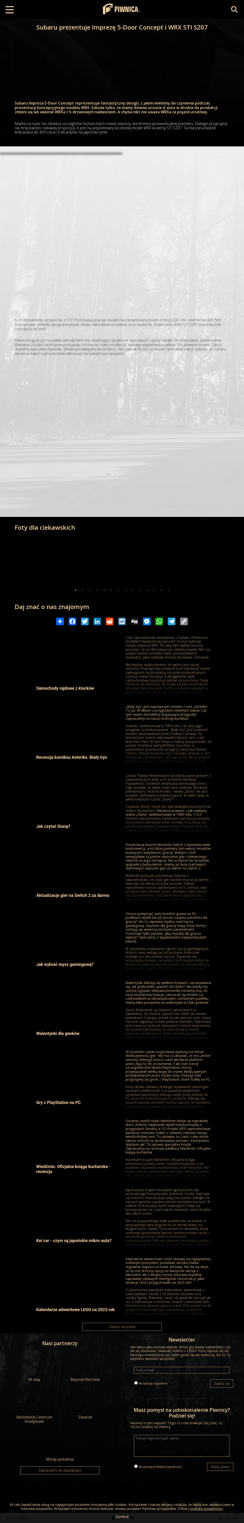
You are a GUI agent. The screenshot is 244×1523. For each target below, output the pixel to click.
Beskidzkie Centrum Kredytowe (34, 1406)
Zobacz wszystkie (122, 1326)
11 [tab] (147, 590)
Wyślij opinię (220, 1466)
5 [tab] (104, 590)
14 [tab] (168, 590)
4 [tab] (97, 590)
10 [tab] (139, 590)
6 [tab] (111, 590)
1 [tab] (75, 590)
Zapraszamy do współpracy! (59, 1470)
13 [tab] (161, 590)
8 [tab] (125, 590)
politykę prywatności (167, 1466)
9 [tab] (132, 590)
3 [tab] (89, 590)
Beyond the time (85, 1366)
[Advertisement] (122, 191)
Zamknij (121, 1516)
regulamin (160, 1383)
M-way (34, 1366)
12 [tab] (154, 590)
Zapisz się (221, 1383)
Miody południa (59, 1446)
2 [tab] (82, 590)
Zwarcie (85, 1404)
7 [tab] (118, 590)
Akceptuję (153, 1383)
